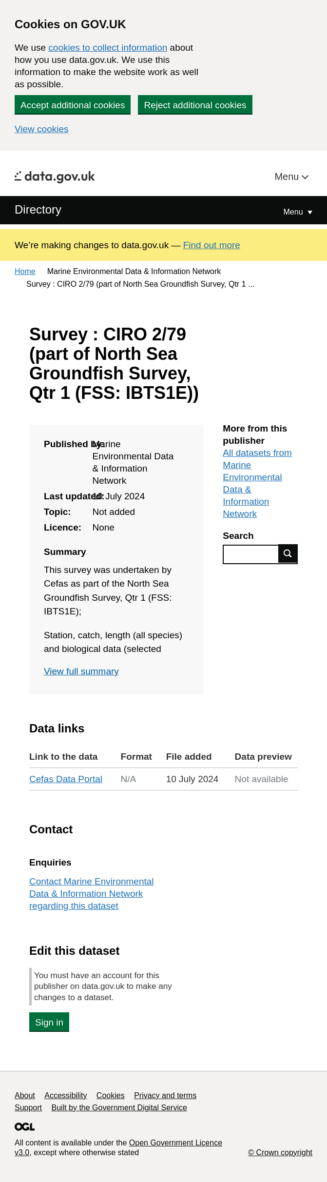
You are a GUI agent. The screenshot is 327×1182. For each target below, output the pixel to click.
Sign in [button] (49, 1022)
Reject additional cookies (195, 105)
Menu (288, 176)
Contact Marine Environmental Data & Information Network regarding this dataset (91, 893)
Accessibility (65, 1095)
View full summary (81, 671)
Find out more (211, 245)
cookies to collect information (107, 47)
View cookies (42, 129)
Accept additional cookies (72, 105)
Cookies (110, 1095)
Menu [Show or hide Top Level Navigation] (294, 212)
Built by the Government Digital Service (119, 1107)
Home (25, 271)
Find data (288, 553)
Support (28, 1107)
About (25, 1095)
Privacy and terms (165, 1095)
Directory (38, 209)
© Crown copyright (280, 1152)
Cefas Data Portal (65, 779)
